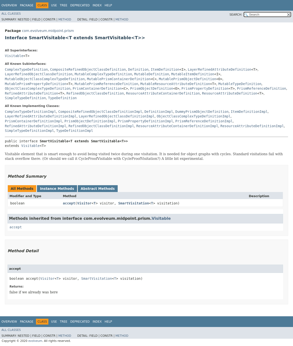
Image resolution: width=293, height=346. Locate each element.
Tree (63, 5)
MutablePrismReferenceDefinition (106, 84)
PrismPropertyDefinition (205, 88)
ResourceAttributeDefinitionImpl (252, 126)
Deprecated (80, 5)
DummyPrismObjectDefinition (202, 112)
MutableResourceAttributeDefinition (175, 84)
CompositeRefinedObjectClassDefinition (88, 69)
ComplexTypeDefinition (26, 69)
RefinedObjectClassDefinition (95, 93)
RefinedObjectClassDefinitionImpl (101, 126)
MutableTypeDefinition (239, 84)
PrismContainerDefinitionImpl (33, 121)
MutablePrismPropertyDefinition (35, 84)
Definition (138, 69)
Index (97, 5)
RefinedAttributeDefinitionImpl (35, 126)
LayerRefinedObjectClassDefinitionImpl (117, 116)
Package (26, 5)
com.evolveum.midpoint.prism (48, 31)
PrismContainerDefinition (97, 88)
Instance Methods (57, 189)
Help (108, 5)
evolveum (35, 341)
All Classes (11, 13)
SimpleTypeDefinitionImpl (29, 131)
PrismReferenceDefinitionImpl (204, 121)
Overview (9, 5)
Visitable (14, 56)
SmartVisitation (133, 203)
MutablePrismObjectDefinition (187, 79)
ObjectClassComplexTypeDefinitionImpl (194, 116)
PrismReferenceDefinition (261, 88)
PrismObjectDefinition (151, 88)
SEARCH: (236, 14)
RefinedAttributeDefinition (31, 93)
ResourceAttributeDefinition (229, 93)
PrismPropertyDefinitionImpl (145, 121)
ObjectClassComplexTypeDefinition (38, 88)
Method (64, 19)
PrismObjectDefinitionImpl (90, 121)
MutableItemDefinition (192, 74)
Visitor (84, 203)
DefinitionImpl (158, 112)
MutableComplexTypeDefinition (103, 74)
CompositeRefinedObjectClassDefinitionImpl (100, 112)
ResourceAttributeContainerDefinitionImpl (177, 126)
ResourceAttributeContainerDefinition (163, 93)
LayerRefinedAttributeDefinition (219, 69)
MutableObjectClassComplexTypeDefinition (45, 79)
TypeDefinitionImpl (74, 131)
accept (69, 203)
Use (54, 5)
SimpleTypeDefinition (25, 98)
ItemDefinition (165, 69)
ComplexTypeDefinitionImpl (30, 112)
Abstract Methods (98, 189)
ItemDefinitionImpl (249, 112)
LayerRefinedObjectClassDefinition (38, 74)
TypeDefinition (62, 98)
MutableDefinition (151, 74)
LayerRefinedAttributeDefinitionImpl (41, 116)
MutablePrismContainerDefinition (119, 79)
